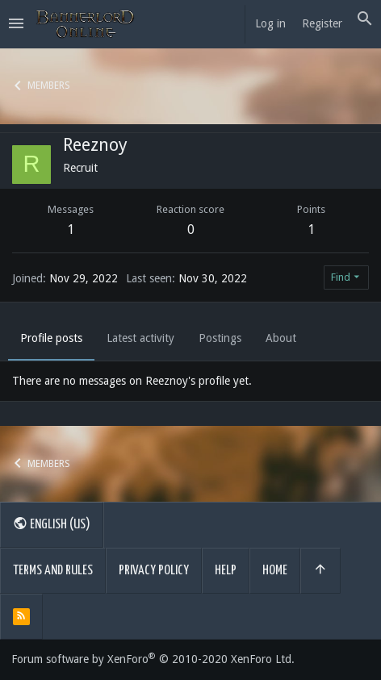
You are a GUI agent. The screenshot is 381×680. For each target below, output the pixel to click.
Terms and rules (53, 571)
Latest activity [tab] (140, 338)
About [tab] (281, 338)
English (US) (51, 523)
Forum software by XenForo (153, 659)
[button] (16, 24)
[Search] (365, 19)
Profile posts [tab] (51, 338)
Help (226, 571)
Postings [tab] (220, 338)
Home (274, 571)
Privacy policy (154, 571)
